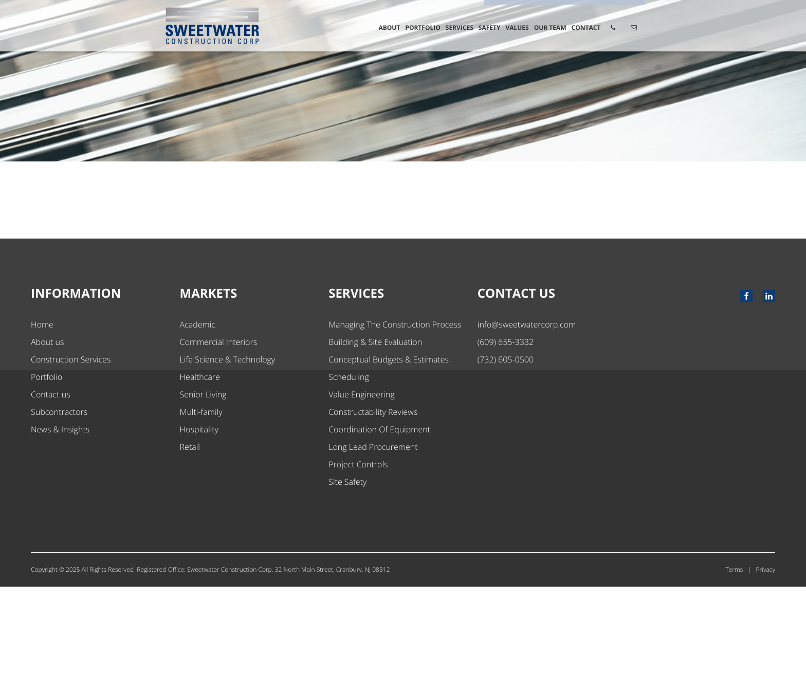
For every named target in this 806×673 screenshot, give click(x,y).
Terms (734, 655)
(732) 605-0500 (506, 445)
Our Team (550, 27)
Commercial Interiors (219, 428)
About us (47, 428)
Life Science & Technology (228, 445)
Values (516, 27)
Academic (197, 410)
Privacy (765, 655)
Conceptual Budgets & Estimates (388, 445)
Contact (586, 27)
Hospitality (199, 515)
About (389, 27)
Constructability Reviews (372, 498)
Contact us (50, 480)
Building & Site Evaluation (375, 428)
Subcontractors (59, 498)
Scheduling (348, 463)
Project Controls (358, 550)
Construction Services (71, 445)
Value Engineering (361, 480)
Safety (490, 27)
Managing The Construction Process (394, 410)
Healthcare (200, 463)
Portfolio (422, 27)
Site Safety (347, 568)
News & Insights (60, 515)
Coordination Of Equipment (379, 515)
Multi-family (201, 498)
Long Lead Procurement (372, 533)
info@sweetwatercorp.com (527, 410)
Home (42, 410)
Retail (190, 533)
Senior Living (203, 480)
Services (459, 27)
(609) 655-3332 (506, 428)
